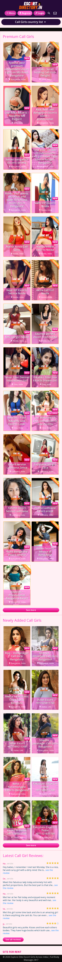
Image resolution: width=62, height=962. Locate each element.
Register (25, 13)
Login (39, 13)
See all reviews (13, 939)
